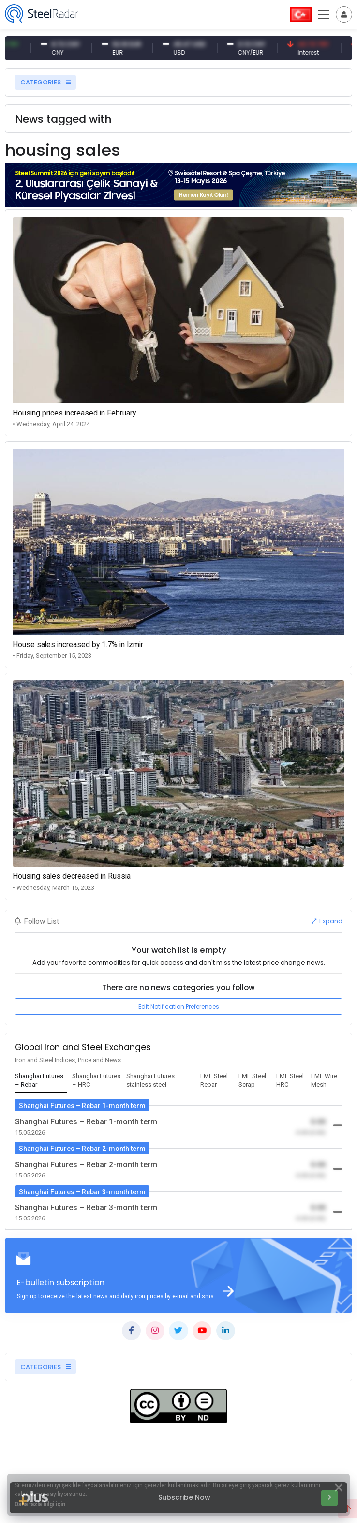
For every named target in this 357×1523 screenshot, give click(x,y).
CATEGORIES (45, 82)
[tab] (41, 1081)
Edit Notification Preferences (178, 1006)
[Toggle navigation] (344, 14)
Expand (327, 921)
